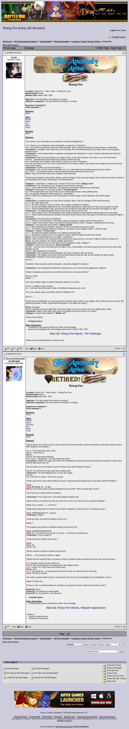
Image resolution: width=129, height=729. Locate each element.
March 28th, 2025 (81, 329)
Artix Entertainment (107, 717)
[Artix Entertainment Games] (25, 42)
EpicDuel (58, 717)
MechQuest (47, 717)
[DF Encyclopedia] (61, 42)
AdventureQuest (20, 717)
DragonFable (35, 717)
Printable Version (117, 37)
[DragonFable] (45, 42)
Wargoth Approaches (93, 607)
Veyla (28, 127)
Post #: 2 (118, 627)
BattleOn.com (69, 717)
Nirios (28, 125)
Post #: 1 (118, 348)
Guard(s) (30, 425)
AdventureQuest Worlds (87, 717)
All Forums (7, 42)
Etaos (28, 121)
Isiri (27, 123)
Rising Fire (38, 91)
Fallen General (64, 327)
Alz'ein (28, 119)
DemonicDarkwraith (15, 359)
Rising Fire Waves (72, 333)
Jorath (14, 57)
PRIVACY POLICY (64, 721)
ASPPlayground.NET (64, 727)
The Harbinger (92, 333)
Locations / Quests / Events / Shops (86, 42)
